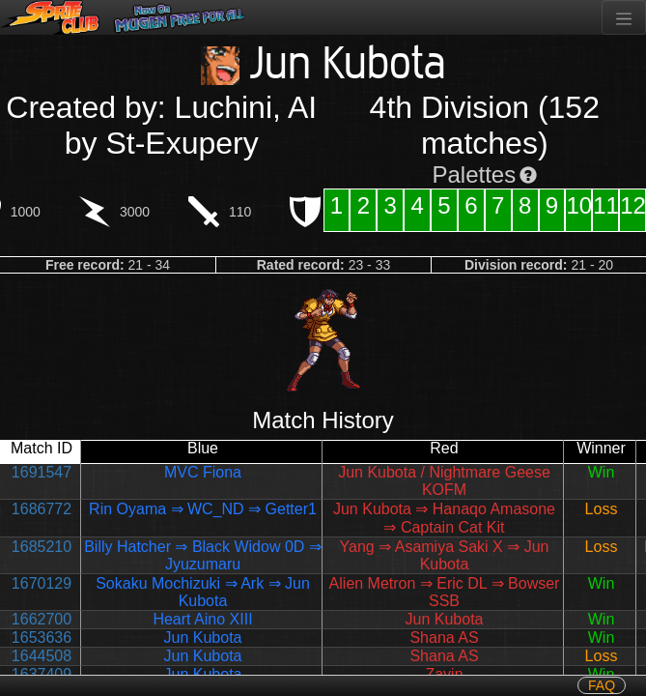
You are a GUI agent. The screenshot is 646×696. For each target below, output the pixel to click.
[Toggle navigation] (624, 17)
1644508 (41, 656)
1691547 (41, 472)
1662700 (41, 619)
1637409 (41, 674)
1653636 (41, 637)
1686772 (41, 509)
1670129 (41, 583)
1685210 (41, 546)
